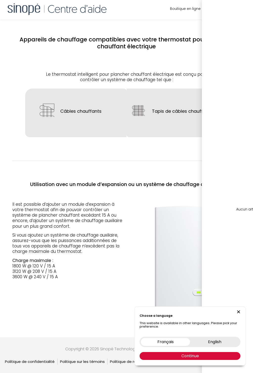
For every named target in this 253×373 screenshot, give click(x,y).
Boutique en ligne (185, 8)
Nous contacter (219, 8)
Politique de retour (127, 355)
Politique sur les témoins (82, 355)
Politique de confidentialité (30, 355)
